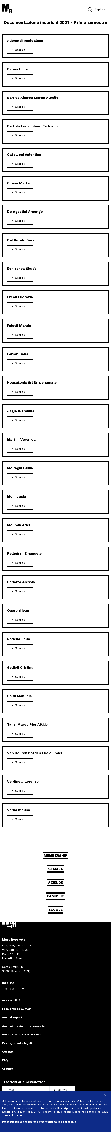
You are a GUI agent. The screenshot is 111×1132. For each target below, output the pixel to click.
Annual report (12, 1017)
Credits (7, 1068)
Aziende (55, 882)
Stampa (55, 869)
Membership (55, 855)
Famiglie (55, 896)
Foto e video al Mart (17, 1009)
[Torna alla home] (7, 9)
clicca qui (16, 1115)
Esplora (95, 9)
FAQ (5, 1060)
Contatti (8, 1051)
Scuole (55, 909)
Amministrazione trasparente (23, 1026)
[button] (89, 9)
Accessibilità (11, 1000)
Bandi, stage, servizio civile (21, 1034)
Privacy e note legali (17, 1043)
